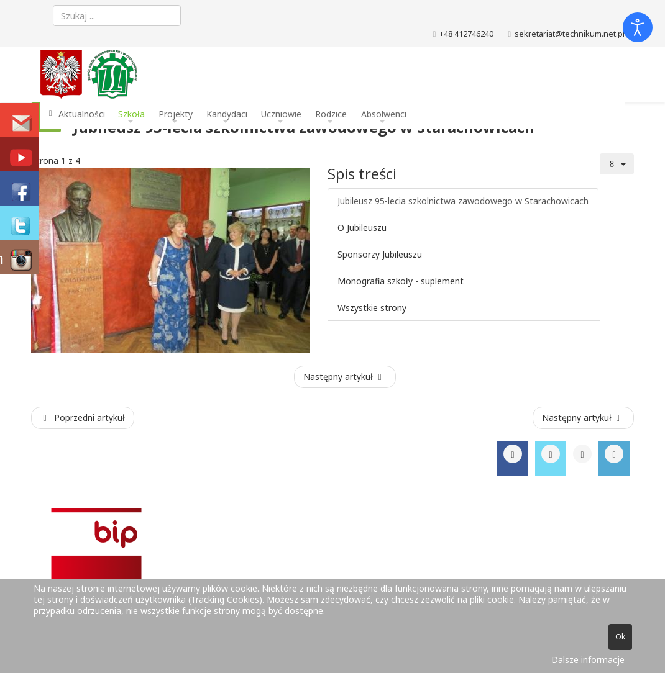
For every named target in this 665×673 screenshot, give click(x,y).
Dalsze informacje (588, 660)
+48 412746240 (466, 34)
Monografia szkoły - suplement (400, 281)
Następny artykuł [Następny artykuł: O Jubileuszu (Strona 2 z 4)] (343, 376)
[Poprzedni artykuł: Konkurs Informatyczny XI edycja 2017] (82, 418)
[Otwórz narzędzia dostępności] (638, 27)
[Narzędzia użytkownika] (617, 163)
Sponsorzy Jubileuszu (379, 254)
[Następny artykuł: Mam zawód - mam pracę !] (584, 418)
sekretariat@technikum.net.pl (570, 34)
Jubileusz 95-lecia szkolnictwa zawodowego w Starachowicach (463, 201)
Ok (620, 636)
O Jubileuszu (362, 227)
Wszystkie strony (371, 308)
